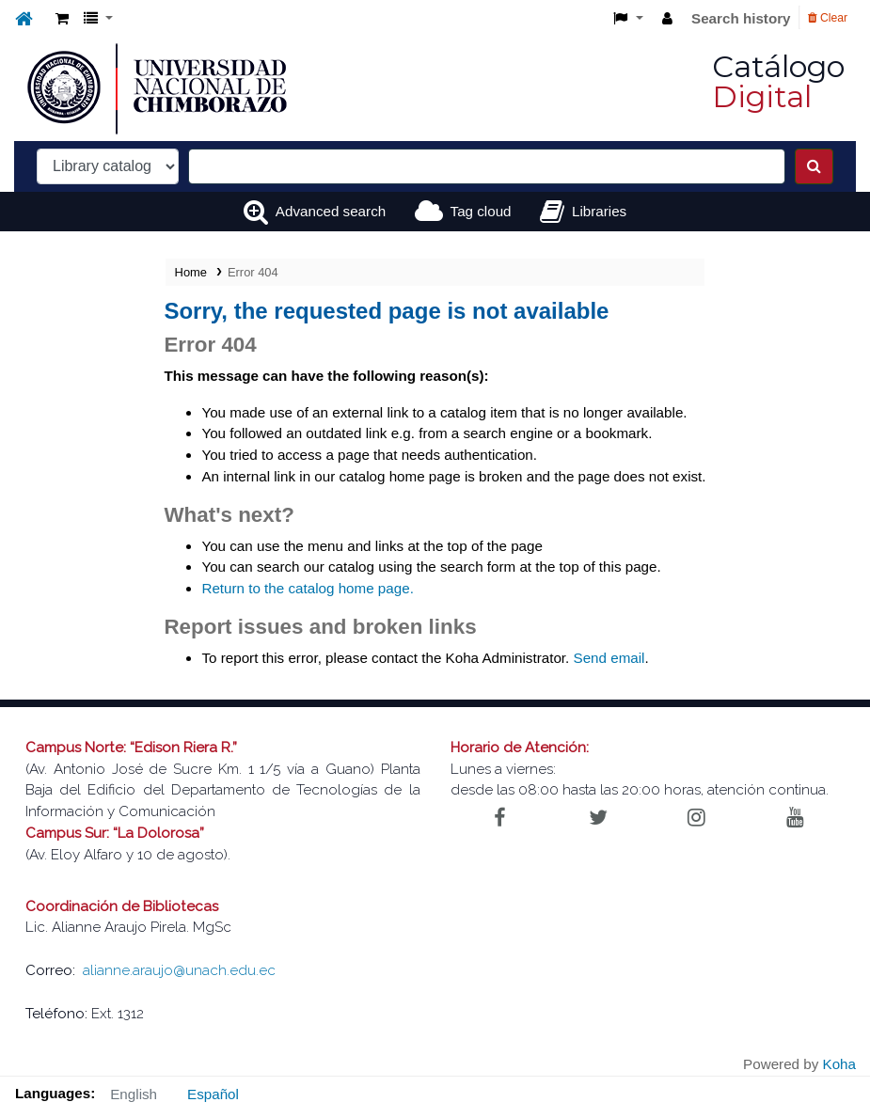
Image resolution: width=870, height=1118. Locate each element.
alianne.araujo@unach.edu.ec (179, 970)
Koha (839, 1064)
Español (213, 1094)
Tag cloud (481, 211)
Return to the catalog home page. (307, 588)
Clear (827, 17)
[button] (62, 19)
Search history (741, 18)
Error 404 (253, 272)
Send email (609, 658)
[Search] (814, 166)
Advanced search (331, 211)
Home (191, 272)
